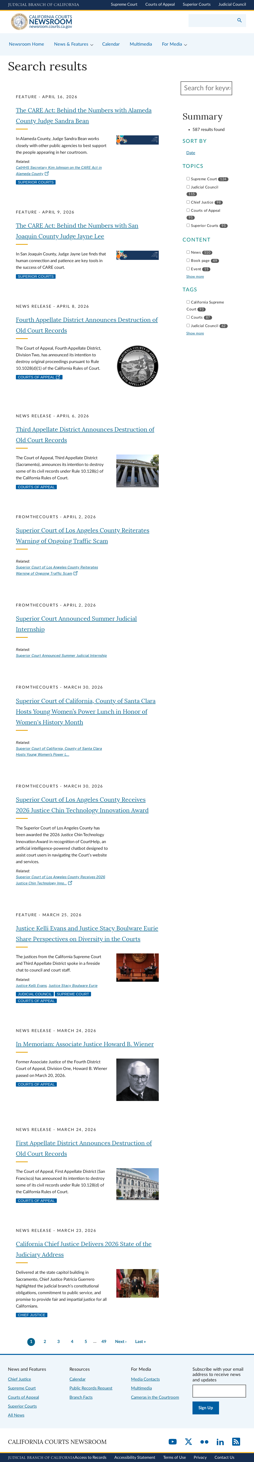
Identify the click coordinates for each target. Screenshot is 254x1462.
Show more (195, 276)
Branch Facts (81, 1397)
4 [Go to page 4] (72, 1342)
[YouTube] (173, 1442)
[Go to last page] (140, 1342)
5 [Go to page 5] (86, 1342)
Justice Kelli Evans (31, 985)
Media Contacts (145, 1379)
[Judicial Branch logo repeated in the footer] (41, 1458)
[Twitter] (188, 1442)
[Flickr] (204, 1442)
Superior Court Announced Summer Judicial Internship (61, 655)
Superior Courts (197, 4)
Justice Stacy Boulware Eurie (73, 985)
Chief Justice (31, 1315)
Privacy (200, 1458)
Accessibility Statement (134, 1458)
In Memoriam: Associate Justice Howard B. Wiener (85, 1044)
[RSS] (236, 1442)
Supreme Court (124, 4)
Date (190, 153)
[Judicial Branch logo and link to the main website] (43, 5)
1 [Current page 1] (31, 1342)
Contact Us (224, 1458)
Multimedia (141, 1388)
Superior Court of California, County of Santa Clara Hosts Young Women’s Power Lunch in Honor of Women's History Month (86, 712)
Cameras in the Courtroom (155, 1397)
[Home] (67, 22)
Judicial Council (232, 4)
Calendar (77, 1379)
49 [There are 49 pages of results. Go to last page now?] (103, 1342)
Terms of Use (174, 1458)
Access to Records (90, 1458)
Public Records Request (90, 1388)
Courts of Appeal (160, 4)
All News (16, 1415)
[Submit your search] (239, 21)
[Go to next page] (121, 1342)
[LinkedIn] (220, 1442)
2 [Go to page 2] (45, 1342)
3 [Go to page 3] (58, 1342)
